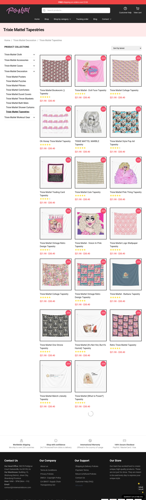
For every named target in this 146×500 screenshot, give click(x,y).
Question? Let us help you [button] (133, 497)
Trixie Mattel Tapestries (50, 40)
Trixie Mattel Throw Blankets (20, 98)
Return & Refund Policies (85, 474)
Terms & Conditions (48, 470)
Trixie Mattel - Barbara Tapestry (125, 294)
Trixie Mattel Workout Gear (17, 117)
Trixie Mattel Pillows (15, 85)
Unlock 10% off (140, 488)
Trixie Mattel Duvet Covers (18, 94)
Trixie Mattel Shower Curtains (20, 107)
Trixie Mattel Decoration (24, 40)
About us (44, 466)
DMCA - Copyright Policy (50, 478)
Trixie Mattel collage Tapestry (124, 90)
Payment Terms (82, 470)
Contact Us (80, 478)
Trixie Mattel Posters (16, 77)
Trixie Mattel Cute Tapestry (88, 192)
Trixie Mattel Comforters (17, 90)
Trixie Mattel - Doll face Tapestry (90, 90)
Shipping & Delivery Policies (86, 466)
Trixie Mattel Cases (13, 65)
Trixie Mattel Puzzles (16, 81)
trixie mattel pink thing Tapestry (126, 192)
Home (7, 40)
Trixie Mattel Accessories (16, 60)
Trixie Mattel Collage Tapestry (54, 294)
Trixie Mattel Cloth (13, 54)
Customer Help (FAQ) (84, 481)
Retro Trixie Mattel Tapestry (123, 345)
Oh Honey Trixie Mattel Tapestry (55, 141)
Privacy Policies (47, 474)
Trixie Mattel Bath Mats (17, 103)
